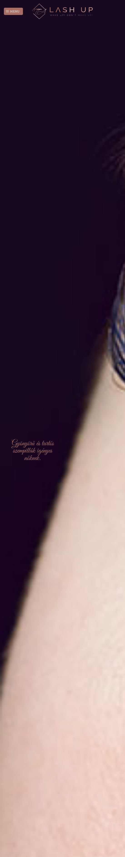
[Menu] (13, 11)
